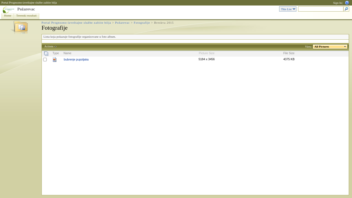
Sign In (337, 2)
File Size (289, 53)
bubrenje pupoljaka (76, 59)
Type (56, 53)
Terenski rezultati (26, 15)
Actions (49, 46)
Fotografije (142, 22)
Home (7, 15)
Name (67, 53)
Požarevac (26, 9)
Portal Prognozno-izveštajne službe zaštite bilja (29, 2)
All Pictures (321, 46)
